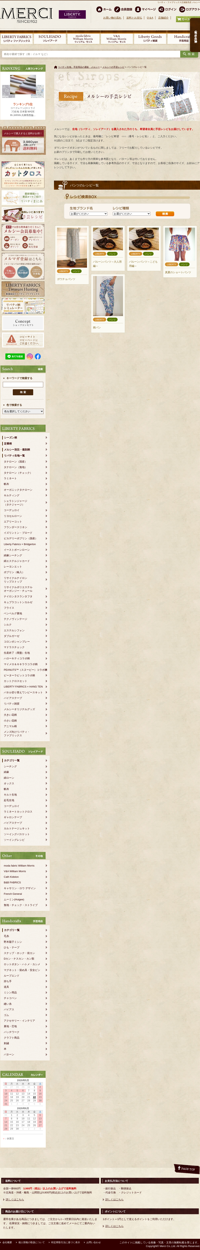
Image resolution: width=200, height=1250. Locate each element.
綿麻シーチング (13, 555)
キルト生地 (10, 794)
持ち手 (8, 981)
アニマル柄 (10, 726)
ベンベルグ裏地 (13, 613)
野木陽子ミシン (13, 941)
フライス (9, 607)
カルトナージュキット (17, 828)
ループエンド (11, 975)
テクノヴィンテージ (15, 618)
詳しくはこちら (15, 1199)
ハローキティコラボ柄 (17, 658)
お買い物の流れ (112, 17)
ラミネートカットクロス (18, 811)
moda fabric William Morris (19, 865)
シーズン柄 (10, 437)
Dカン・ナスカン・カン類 (19, 958)
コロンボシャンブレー (17, 641)
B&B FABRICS (12, 882)
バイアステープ (13, 698)
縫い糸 (8, 1003)
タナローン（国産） (15, 461)
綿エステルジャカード (17, 560)
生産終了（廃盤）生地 (17, 652)
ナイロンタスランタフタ (18, 596)
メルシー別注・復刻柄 (17, 449)
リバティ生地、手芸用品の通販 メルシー (79, 67)
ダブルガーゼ (11, 636)
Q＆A (150, 17)
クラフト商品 (11, 1037)
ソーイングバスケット (17, 834)
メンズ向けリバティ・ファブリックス (17, 733)
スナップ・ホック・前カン (19, 953)
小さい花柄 (10, 720)
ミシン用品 (10, 992)
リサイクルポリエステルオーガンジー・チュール (18, 589)
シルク (8, 624)
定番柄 (8, 443)
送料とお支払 (134, 17)
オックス (9, 783)
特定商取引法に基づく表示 (65, 1242)
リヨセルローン (13, 515)
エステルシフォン (14, 630)
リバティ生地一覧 (14, 455)
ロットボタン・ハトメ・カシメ (22, 964)
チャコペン (10, 998)
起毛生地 (9, 800)
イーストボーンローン (17, 549)
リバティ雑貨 (11, 703)
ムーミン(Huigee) (14, 899)
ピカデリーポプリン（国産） (21, 538)
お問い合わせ (93, 1242)
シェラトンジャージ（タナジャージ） (15, 502)
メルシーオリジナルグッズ (19, 709)
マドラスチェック (14, 647)
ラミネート (10, 478)
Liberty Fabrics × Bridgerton (20, 544)
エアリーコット (13, 521)
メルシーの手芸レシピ (113, 67)
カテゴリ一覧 (12, 760)
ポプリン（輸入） (14, 572)
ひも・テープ (11, 947)
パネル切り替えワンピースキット (23, 692)
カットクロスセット (15, 681)
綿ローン (9, 777)
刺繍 (6, 1043)
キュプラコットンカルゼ (18, 602)
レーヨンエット (13, 566)
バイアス (9, 1009)
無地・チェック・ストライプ (21, 905)
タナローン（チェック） (18, 472)
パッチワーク (11, 1032)
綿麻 (6, 772)
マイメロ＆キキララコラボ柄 (21, 664)
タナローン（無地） (15, 467)
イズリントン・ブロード (18, 532)
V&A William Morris (15, 871)
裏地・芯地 (10, 1026)
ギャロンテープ (13, 817)
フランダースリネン (15, 527)
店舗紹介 (163, 17)
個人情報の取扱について (31, 1242)
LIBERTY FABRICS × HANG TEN (23, 686)
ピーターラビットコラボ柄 (19, 675)
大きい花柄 (10, 714)
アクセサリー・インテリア (19, 1020)
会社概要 (7, 1242)
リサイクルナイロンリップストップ (15, 579)
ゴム (6, 1015)
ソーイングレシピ (14, 839)
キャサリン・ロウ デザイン (20, 888)
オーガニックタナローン (18, 489)
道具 (6, 986)
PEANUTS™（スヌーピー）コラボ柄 (25, 669)
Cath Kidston (11, 876)
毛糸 (6, 936)
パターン (9, 1054)
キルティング (11, 495)
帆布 (6, 483)
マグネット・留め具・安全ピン (22, 970)
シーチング (10, 766)
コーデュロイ (11, 510)
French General (13, 893)
